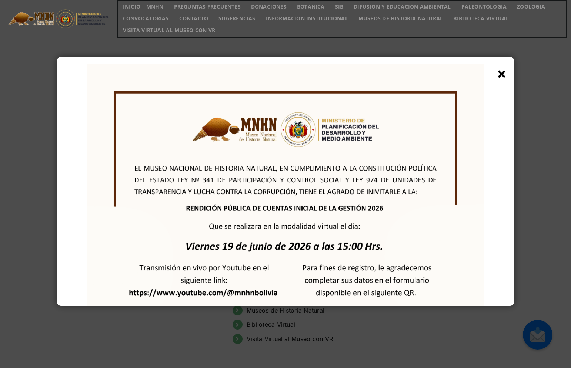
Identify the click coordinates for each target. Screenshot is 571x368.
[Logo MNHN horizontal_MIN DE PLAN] (58, 7)
